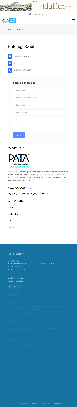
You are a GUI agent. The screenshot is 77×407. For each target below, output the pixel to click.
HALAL (11, 208)
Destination (13, 214)
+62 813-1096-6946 (22, 71)
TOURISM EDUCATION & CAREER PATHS (28, 194)
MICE (10, 221)
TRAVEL (12, 227)
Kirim (19, 137)
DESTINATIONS (15, 201)
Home (11, 30)
